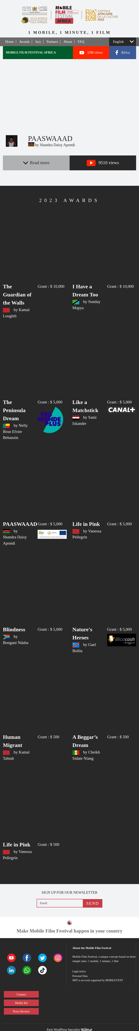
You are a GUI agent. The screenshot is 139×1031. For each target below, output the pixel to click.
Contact (21, 994)
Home (9, 42)
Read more (36, 162)
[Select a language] (122, 41)
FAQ (81, 42)
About (67, 42)
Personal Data (80, 976)
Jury (38, 42)
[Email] (60, 903)
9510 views (103, 163)
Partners (52, 42)
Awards (24, 42)
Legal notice (79, 971)
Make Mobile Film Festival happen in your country (69, 930)
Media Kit (21, 1003)
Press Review (21, 1011)
